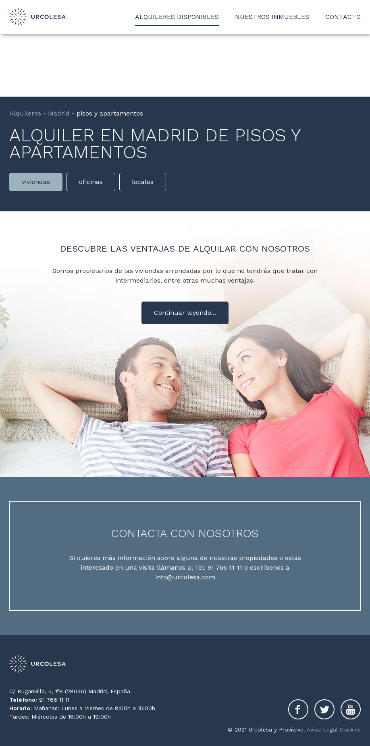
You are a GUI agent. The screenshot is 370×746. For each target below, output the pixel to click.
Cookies (350, 729)
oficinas (91, 182)
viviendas (36, 182)
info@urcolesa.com (185, 577)
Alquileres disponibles (177, 17)
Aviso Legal (322, 729)
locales (143, 182)
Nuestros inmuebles (272, 17)
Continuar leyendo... (185, 312)
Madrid (59, 113)
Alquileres (25, 113)
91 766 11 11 (225, 567)
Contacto (343, 17)
